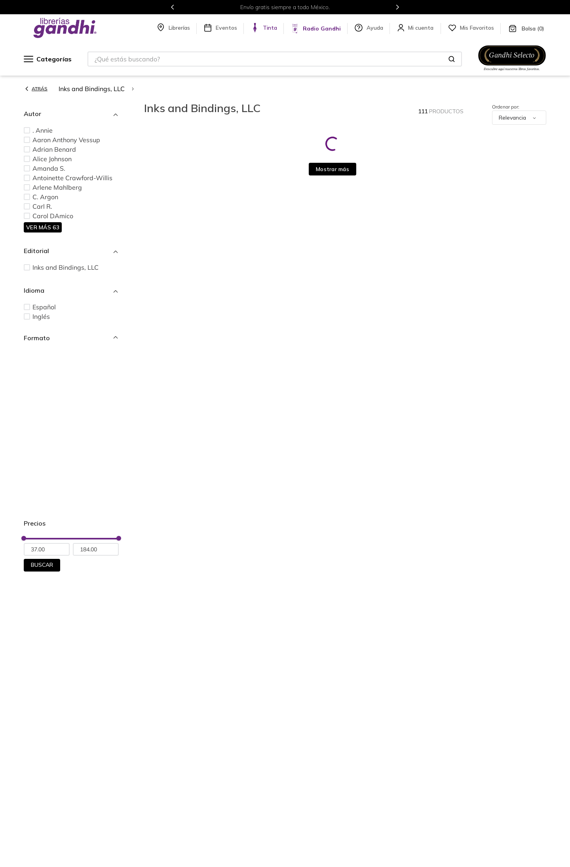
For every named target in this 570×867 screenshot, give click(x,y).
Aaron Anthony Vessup (66, 140)
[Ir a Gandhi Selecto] (512, 72)
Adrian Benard (54, 149)
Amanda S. (48, 168)
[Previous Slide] (172, 7)
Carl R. (42, 206)
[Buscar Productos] (451, 59)
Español (44, 307)
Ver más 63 (42, 227)
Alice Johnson (52, 159)
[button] (71, 113)
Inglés (41, 316)
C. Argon (45, 197)
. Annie (42, 130)
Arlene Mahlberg (57, 187)
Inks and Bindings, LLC (92, 88)
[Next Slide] (397, 7)
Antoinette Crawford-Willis (72, 178)
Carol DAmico (52, 216)
